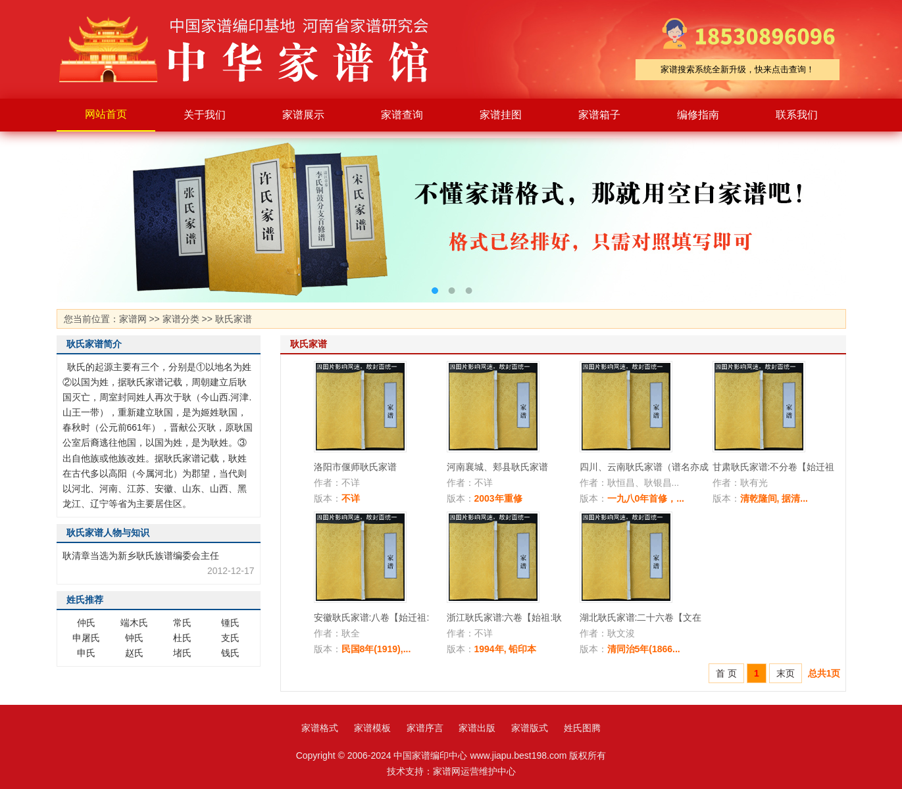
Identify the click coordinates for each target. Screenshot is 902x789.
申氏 (86, 653)
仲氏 (86, 622)
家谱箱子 (599, 114)
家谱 (254, 49)
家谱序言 (425, 728)
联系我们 (797, 114)
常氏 (182, 622)
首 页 (726, 673)
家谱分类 (181, 319)
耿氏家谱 (233, 319)
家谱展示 (303, 114)
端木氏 (134, 622)
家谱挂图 (501, 114)
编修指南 (698, 114)
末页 (785, 673)
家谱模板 (372, 728)
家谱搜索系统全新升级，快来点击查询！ (737, 69)
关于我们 (205, 114)
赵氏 (134, 653)
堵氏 (182, 653)
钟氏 (134, 638)
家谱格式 (319, 728)
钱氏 (230, 653)
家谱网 (133, 319)
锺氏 (230, 622)
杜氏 (182, 638)
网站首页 (106, 114)
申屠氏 (86, 638)
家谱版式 (529, 728)
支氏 (230, 638)
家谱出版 (477, 728)
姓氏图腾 (582, 728)
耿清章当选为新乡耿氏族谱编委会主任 (141, 555)
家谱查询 (402, 114)
